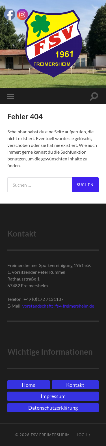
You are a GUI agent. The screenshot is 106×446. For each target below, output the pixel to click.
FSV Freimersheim (50, 434)
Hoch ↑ (83, 434)
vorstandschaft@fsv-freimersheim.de (58, 305)
